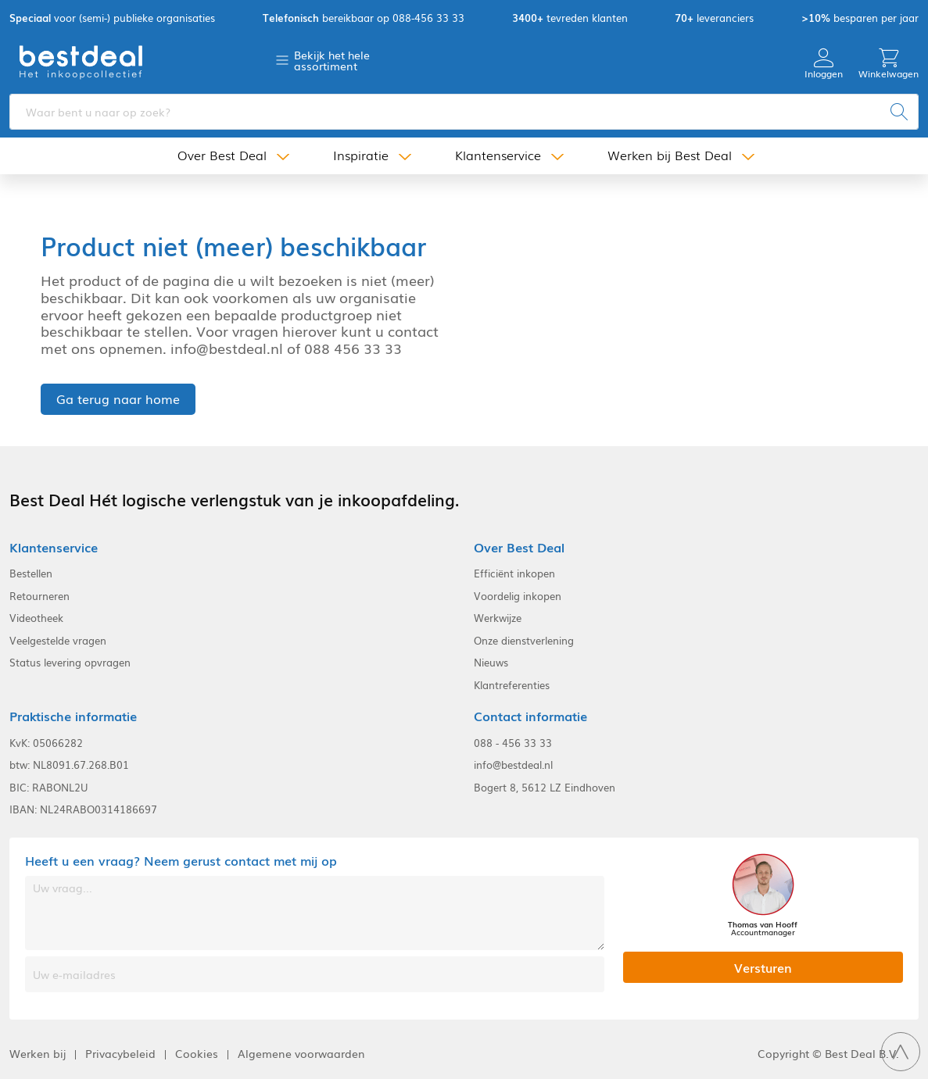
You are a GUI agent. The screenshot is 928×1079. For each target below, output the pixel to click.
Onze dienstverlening (524, 640)
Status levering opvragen (70, 662)
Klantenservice (498, 155)
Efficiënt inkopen (514, 573)
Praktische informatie (73, 716)
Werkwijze (497, 618)
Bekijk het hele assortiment (332, 60)
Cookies (196, 1053)
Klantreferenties (512, 685)
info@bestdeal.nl (513, 765)
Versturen (763, 967)
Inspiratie (361, 155)
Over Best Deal (222, 155)
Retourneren (39, 596)
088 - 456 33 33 (513, 743)
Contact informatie (530, 716)
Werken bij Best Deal (669, 155)
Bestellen (30, 573)
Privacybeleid (120, 1053)
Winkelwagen (888, 63)
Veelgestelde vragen (57, 640)
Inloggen (823, 63)
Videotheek (36, 618)
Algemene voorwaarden (301, 1053)
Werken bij (37, 1053)
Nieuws (491, 662)
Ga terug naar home (118, 398)
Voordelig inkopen (517, 596)
